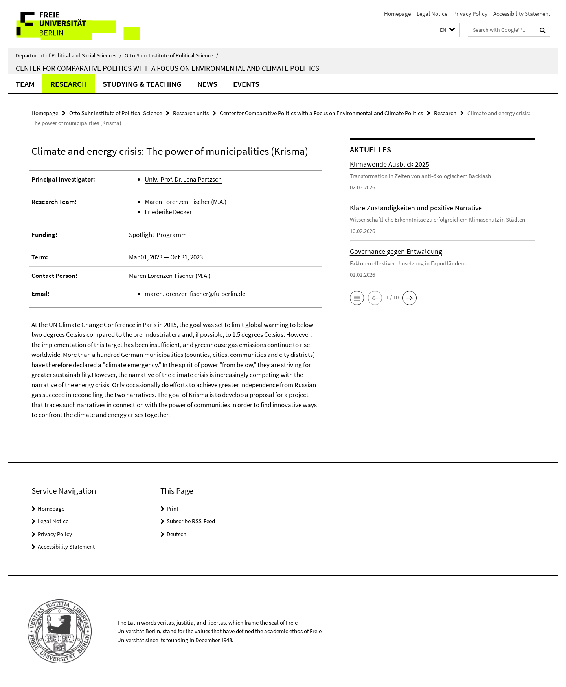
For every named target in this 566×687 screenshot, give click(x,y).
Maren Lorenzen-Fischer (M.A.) (185, 201)
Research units (191, 113)
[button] (447, 30)
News (207, 84)
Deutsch (176, 534)
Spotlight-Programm (158, 234)
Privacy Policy (470, 13)
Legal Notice (432, 13)
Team (25, 84)
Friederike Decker (168, 212)
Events (246, 84)
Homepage (397, 13)
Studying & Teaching (142, 84)
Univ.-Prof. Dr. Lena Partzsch (183, 179)
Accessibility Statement (521, 13)
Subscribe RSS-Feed (191, 521)
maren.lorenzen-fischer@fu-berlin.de (195, 293)
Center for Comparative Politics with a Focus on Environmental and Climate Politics (167, 68)
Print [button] (172, 508)
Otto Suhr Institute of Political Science (171, 55)
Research (68, 84)
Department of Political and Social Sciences (68, 55)
